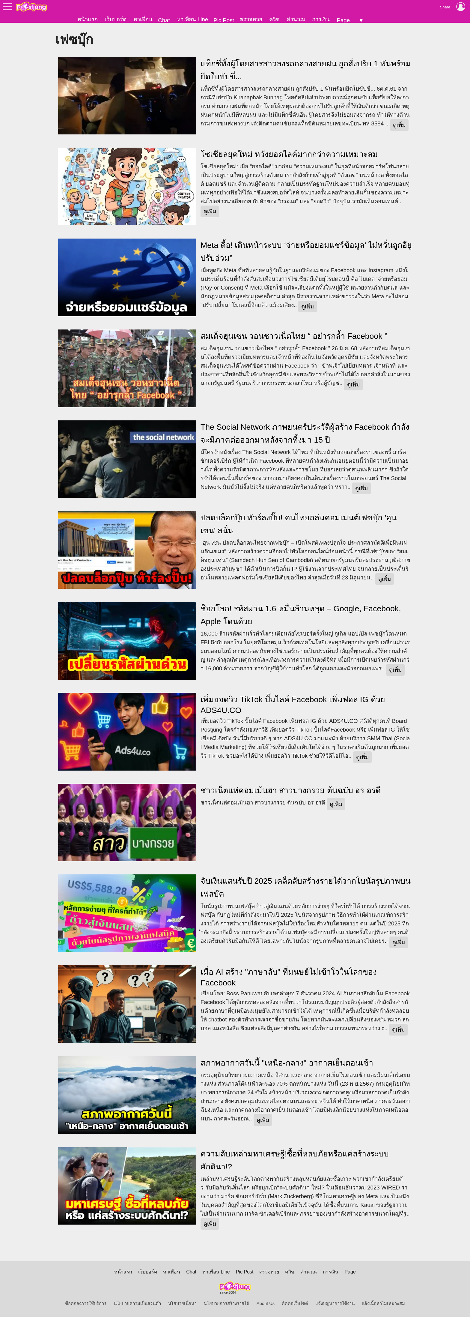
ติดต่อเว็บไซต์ (295, 1303)
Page (343, 20)
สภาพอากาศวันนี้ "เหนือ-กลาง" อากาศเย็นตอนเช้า (287, 1063)
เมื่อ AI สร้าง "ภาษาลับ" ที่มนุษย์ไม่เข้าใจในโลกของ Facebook (289, 978)
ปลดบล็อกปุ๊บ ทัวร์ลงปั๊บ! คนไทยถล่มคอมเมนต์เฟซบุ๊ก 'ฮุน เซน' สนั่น (299, 525)
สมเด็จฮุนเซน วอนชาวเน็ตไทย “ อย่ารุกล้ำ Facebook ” (294, 336)
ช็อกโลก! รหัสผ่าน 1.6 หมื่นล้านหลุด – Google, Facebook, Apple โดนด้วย (301, 616)
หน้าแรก (87, 19)
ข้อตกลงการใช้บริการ (85, 1303)
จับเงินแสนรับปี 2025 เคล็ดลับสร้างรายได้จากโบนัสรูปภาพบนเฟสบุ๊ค (306, 888)
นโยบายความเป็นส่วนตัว (137, 1303)
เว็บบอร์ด (115, 19)
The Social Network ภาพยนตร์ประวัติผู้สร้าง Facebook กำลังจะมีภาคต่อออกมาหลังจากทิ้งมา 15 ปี (305, 434)
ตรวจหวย (250, 19)
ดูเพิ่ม (399, 125)
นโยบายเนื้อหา (182, 1303)
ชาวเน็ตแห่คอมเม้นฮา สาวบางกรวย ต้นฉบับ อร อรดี (291, 790)
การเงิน (321, 19)
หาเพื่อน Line (192, 19)
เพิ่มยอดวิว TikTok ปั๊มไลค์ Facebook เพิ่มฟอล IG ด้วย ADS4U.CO (293, 705)
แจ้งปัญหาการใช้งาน (335, 1303)
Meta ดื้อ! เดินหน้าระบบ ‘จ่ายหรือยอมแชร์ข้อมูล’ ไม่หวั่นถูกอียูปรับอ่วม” (306, 252)
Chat (164, 20)
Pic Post (223, 20)
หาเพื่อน (143, 19)
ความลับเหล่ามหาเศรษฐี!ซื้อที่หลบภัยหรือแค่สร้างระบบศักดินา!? (295, 1160)
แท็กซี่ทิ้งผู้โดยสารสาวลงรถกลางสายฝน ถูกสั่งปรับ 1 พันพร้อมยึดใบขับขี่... (306, 70)
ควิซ (274, 19)
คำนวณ (296, 19)
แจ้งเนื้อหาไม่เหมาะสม (383, 1303)
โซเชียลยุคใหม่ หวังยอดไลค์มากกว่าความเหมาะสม (289, 154)
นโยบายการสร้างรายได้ (226, 1303)
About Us (266, 1303)
